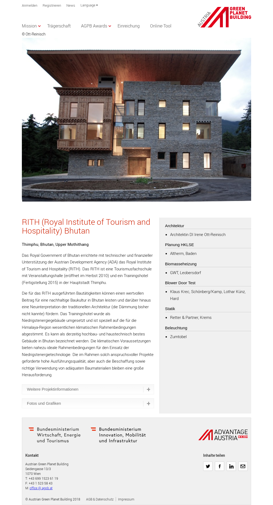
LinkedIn (231, 464)
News (70, 5)
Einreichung (129, 26)
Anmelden (29, 5)
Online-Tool (160, 26)
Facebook (219, 464)
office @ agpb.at (41, 488)
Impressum (126, 499)
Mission (29, 26)
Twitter (207, 464)
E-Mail (243, 464)
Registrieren (52, 5)
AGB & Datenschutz (100, 499)
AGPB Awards (94, 26)
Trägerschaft (59, 26)
